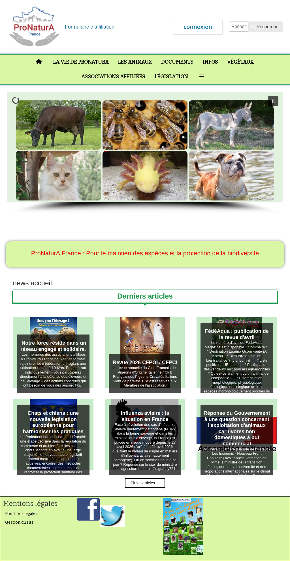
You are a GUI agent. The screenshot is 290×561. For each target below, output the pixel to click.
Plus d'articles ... (145, 483)
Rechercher (265, 26)
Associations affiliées (113, 77)
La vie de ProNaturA (81, 62)
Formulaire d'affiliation (89, 27)
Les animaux (135, 62)
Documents (177, 62)
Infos (210, 62)
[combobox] (239, 26)
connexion (198, 27)
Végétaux (240, 62)
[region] (145, 153)
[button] (273, 101)
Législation (171, 77)
